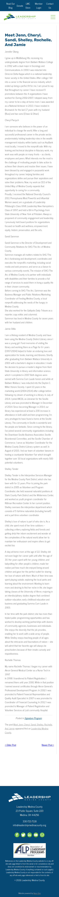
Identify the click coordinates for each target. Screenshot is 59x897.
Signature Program (33, 718)
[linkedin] (29, 835)
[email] (42, 835)
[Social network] (23, 835)
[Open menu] (53, 17)
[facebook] (17, 835)
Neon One (37, 893)
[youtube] (36, 835)
